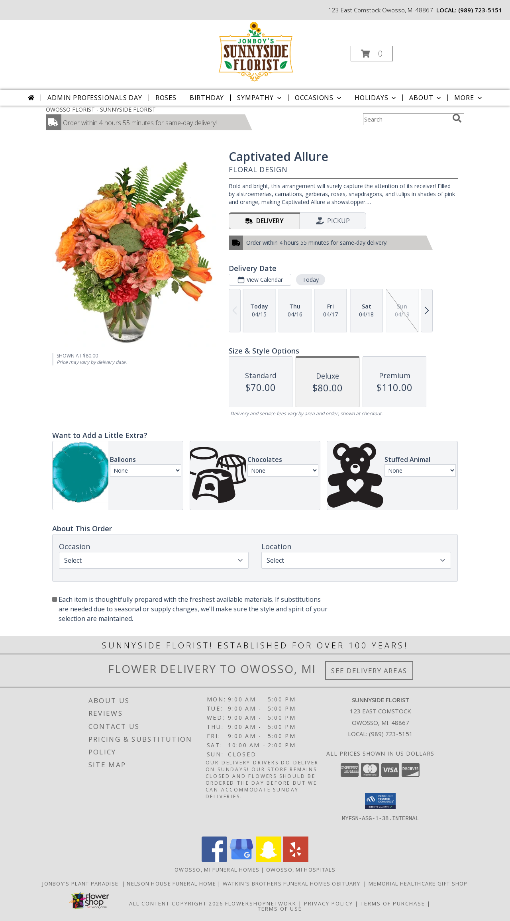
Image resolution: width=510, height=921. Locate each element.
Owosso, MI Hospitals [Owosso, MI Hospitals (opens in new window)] (300, 869)
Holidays (376, 97)
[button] (372, 53)
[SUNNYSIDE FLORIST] (254, 51)
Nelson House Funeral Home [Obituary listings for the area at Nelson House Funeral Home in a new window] (172, 883)
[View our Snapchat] (268, 860)
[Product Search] (406, 119)
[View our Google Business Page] (241, 860)
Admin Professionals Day (94, 97)
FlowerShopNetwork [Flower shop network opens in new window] (260, 903)
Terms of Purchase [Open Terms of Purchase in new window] (393, 903)
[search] (457, 118)
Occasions (319, 97)
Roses (166, 97)
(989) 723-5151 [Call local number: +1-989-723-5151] (480, 10)
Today (310, 279)
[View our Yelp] (295, 860)
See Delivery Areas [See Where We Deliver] (369, 670)
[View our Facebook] (214, 860)
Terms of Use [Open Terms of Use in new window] (280, 908)
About (426, 97)
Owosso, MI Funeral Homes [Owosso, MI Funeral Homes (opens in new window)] (217, 869)
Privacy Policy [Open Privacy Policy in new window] (328, 903)
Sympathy (260, 97)
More (468, 97)
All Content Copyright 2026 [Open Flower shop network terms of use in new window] (176, 903)
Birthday (207, 97)
